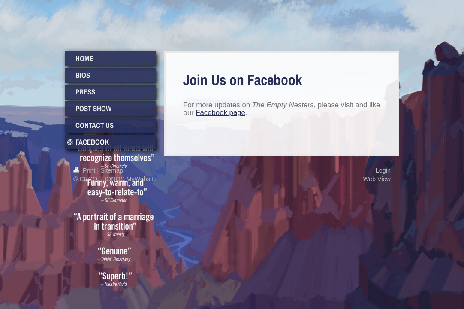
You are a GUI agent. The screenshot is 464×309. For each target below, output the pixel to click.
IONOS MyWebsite (131, 179)
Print (85, 170)
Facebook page (220, 113)
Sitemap (111, 170)
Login (383, 170)
